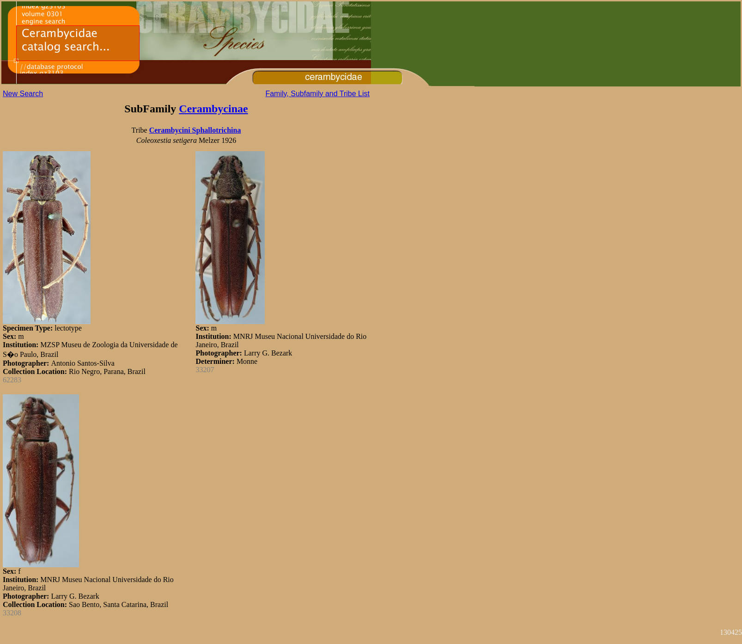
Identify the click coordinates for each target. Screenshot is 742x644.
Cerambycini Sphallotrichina (195, 130)
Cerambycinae (213, 109)
